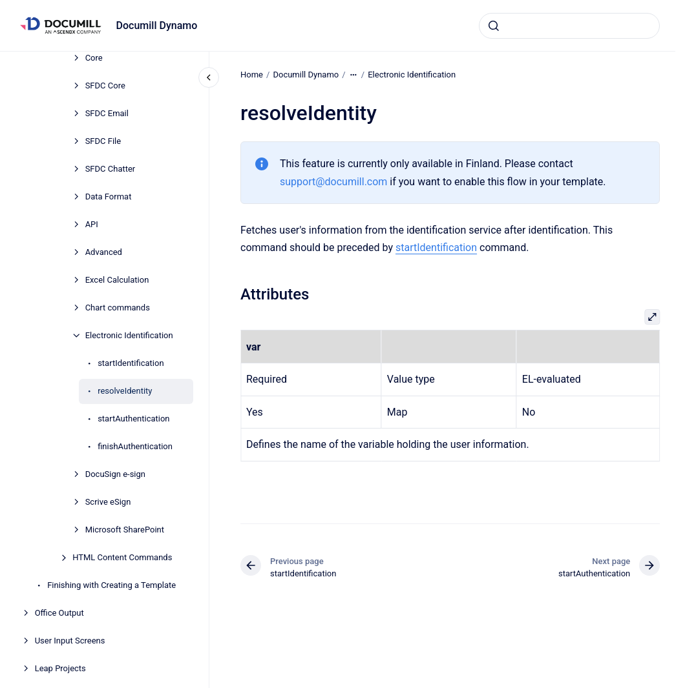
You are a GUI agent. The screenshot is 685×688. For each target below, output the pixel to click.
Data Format (108, 196)
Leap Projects (60, 668)
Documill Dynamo (157, 25)
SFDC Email (107, 113)
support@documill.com (333, 181)
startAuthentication (133, 418)
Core (94, 58)
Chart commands (117, 307)
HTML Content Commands (122, 557)
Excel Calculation (117, 280)
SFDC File (103, 141)
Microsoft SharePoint (124, 529)
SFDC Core (105, 85)
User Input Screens (70, 640)
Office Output (59, 613)
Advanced (103, 252)
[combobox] (569, 26)
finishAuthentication (135, 446)
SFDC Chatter (110, 169)
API (91, 224)
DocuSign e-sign (115, 474)
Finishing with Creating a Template (111, 585)
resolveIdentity (125, 391)
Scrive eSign (108, 502)
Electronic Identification (129, 335)
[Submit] (493, 25)
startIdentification (130, 363)
